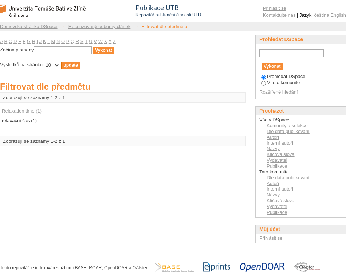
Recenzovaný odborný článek (99, 26)
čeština (321, 15)
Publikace (277, 166)
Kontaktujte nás (279, 15)
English (338, 15)
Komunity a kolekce (287, 125)
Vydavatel (277, 160)
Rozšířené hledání (278, 92)
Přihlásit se (274, 8)
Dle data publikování (288, 131)
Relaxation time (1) (22, 111)
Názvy (273, 148)
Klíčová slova (281, 154)
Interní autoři (280, 143)
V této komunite (280, 82)
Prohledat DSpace (283, 76)
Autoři (273, 137)
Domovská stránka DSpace (29, 26)
